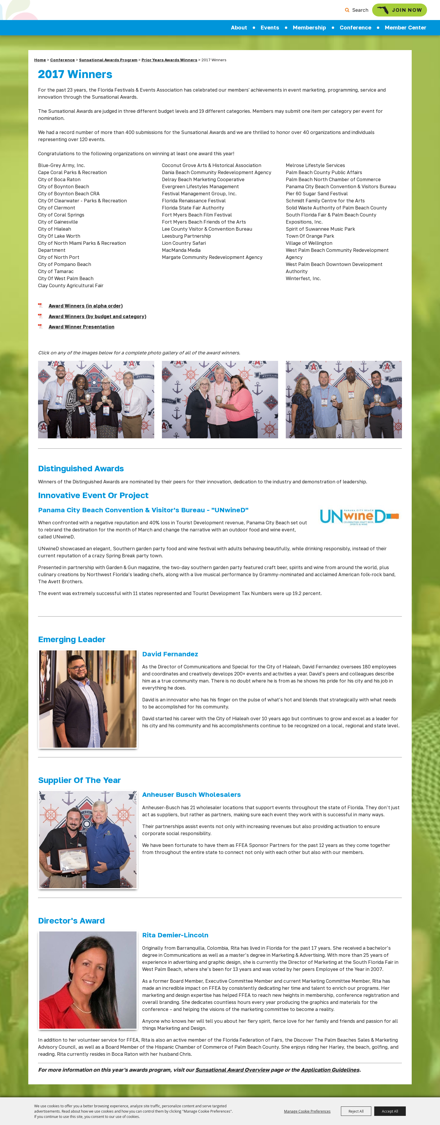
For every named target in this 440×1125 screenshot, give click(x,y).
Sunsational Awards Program (108, 63)
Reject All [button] (356, 1111)
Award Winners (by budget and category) (97, 320)
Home (40, 63)
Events (270, 31)
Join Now (391, 12)
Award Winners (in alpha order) (86, 309)
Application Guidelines (330, 1073)
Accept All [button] (390, 1111)
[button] (96, 404)
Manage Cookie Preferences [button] (307, 1111)
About (239, 31)
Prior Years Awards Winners (169, 63)
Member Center (405, 31)
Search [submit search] (350, 12)
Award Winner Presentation (81, 330)
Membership (309, 31)
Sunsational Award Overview (232, 1073)
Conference (355, 31)
